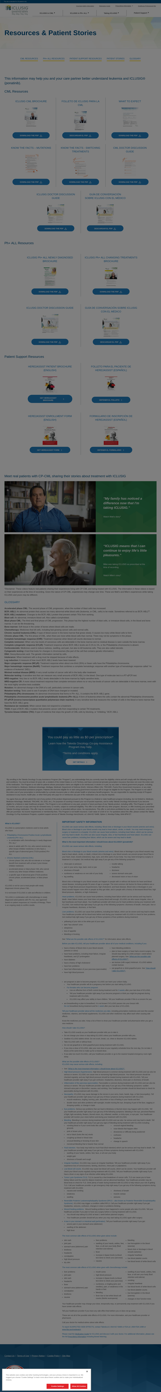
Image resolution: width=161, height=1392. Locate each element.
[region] (46, 1380)
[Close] (87, 1371)
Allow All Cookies (79, 1386)
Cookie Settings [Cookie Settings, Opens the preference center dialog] (57, 1386)
